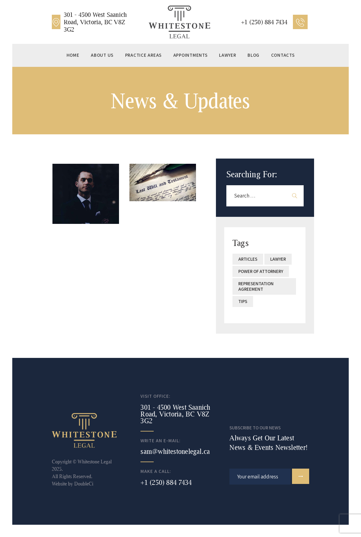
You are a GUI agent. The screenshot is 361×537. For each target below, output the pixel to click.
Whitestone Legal (95, 461)
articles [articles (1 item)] (247, 259)
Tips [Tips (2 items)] (242, 301)
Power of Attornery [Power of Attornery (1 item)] (260, 271)
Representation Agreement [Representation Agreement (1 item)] (256, 286)
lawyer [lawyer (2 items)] (278, 259)
